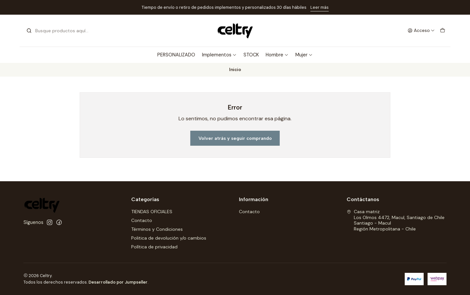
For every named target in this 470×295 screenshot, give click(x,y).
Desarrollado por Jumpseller (118, 282)
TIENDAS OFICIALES (151, 211)
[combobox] (59, 30)
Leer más (319, 7)
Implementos (219, 55)
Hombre (277, 55)
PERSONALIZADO (176, 55)
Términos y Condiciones (157, 229)
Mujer (304, 55)
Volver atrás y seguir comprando (235, 138)
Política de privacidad (154, 247)
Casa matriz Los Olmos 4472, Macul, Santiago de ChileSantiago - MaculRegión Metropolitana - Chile (396, 220)
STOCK (251, 55)
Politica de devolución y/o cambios (168, 238)
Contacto (141, 220)
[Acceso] (421, 30)
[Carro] (442, 30)
